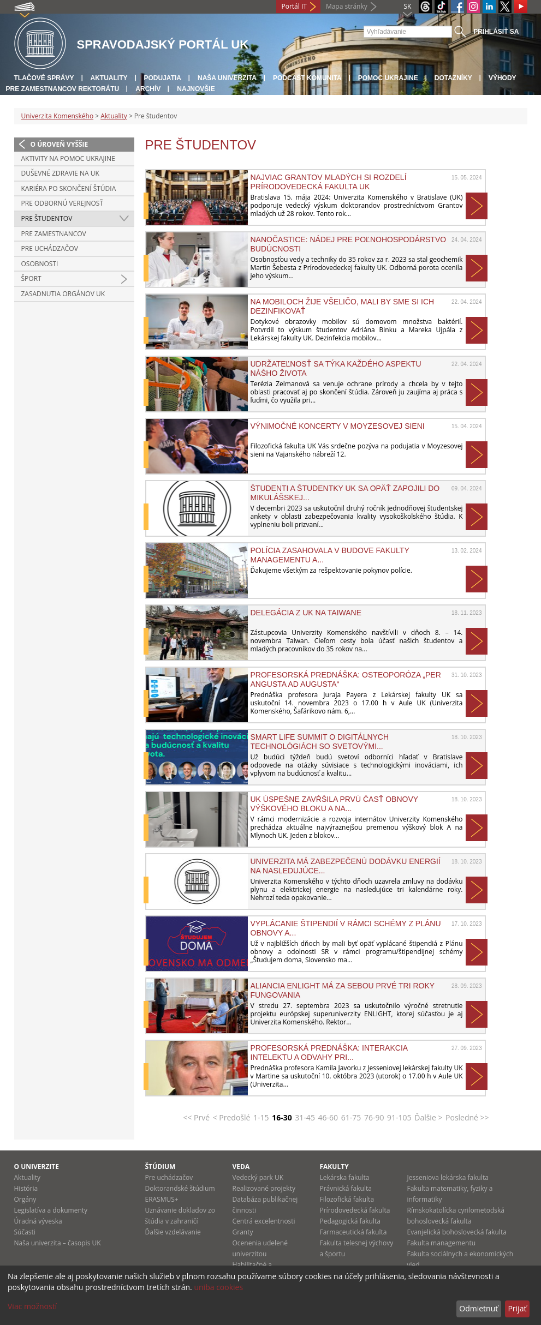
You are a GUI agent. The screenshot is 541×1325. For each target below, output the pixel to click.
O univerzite (37, 1166)
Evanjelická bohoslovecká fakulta (457, 1232)
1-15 (261, 1117)
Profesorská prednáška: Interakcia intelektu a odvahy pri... (329, 1052)
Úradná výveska (38, 1221)
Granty (243, 1232)
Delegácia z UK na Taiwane (306, 612)
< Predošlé (232, 1117)
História (26, 1188)
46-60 (328, 1117)
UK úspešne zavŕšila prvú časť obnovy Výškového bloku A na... (334, 803)
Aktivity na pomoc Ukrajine (68, 158)
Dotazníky (453, 78)
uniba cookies (218, 1287)
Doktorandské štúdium (180, 1188)
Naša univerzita (227, 78)
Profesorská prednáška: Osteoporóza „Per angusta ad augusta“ (346, 679)
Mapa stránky (346, 6)
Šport (31, 278)
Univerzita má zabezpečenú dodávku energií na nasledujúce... (346, 865)
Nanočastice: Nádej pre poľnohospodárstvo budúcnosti (349, 244)
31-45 (305, 1117)
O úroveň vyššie (59, 144)
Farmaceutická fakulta (353, 1232)
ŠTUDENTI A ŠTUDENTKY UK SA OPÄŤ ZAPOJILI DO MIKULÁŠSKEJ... (345, 492)
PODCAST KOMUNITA (307, 78)
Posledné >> (467, 1117)
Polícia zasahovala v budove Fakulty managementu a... (330, 554)
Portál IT (294, 6)
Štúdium (160, 1166)
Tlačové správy (44, 78)
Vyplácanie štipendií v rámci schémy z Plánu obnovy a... (346, 928)
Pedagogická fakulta (350, 1221)
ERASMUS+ (162, 1199)
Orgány (25, 1199)
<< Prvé (196, 1117)
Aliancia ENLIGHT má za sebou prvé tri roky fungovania (343, 990)
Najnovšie (196, 89)
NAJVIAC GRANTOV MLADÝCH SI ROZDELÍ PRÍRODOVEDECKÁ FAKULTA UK (329, 181)
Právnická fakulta (346, 1188)
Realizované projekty (264, 1188)
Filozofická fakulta (347, 1199)
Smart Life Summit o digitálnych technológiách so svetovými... (320, 741)
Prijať (517, 1308)
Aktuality (109, 78)
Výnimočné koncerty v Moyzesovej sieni (338, 426)
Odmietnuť (478, 1308)
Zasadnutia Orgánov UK (63, 293)
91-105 (399, 1117)
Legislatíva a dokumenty (51, 1210)
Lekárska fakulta (345, 1177)
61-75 (351, 1117)
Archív (147, 89)
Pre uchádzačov (49, 248)
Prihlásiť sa (496, 31)
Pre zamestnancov (53, 233)
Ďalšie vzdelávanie (173, 1232)
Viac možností (32, 1306)
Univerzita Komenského (57, 116)
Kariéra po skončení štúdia (68, 188)
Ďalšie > (428, 1117)
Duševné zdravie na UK (60, 173)
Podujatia (162, 78)
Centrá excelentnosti (264, 1221)
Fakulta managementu (441, 1243)
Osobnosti (39, 263)
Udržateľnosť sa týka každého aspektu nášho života (336, 368)
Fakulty (334, 1166)
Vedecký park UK (258, 1177)
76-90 (374, 1117)
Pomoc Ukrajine (388, 78)
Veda (241, 1166)
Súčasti (24, 1232)
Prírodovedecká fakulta (355, 1210)
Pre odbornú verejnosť (62, 203)
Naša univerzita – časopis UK (57, 1243)
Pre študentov (47, 218)
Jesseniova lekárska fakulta (448, 1177)
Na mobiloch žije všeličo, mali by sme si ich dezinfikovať (343, 306)
